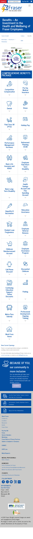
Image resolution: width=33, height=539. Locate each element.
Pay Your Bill (5, 431)
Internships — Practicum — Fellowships (8, 40)
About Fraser (5, 416)
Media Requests (6, 453)
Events (3, 425)
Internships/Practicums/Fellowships (11, 475)
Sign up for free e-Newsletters (16, 410)
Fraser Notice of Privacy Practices (11, 439)
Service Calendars (6, 435)
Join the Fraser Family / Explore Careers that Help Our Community (19, 396)
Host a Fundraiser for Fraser (9, 465)
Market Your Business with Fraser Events (12, 470)
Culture (22, 36)
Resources (4, 423)
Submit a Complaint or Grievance (10, 441)
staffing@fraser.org (22, 355)
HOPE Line (4, 449)
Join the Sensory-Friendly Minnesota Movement (13, 467)
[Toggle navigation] (29, 5)
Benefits (30, 36)
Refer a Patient (5, 460)
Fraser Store (5, 427)
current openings (5, 355)
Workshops (4, 437)
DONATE (3, 1)
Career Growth (5, 36)
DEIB (22, 41)
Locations (4, 421)
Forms (3, 433)
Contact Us (4, 418)
